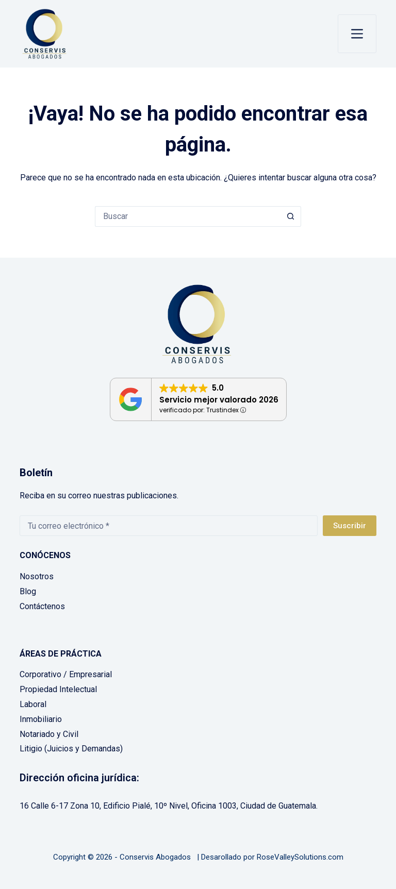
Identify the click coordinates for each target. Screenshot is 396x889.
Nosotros (37, 576)
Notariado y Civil (49, 734)
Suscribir (349, 525)
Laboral (33, 704)
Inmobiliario (41, 719)
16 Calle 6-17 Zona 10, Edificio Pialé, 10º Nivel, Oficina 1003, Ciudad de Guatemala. (169, 806)
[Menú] (357, 33)
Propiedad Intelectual (58, 689)
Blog (28, 591)
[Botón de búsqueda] (290, 216)
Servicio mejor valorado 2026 (218, 399)
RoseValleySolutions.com (300, 857)
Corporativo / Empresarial (66, 674)
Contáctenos (42, 606)
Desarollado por (228, 857)
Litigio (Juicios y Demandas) (71, 748)
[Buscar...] (187, 216)
